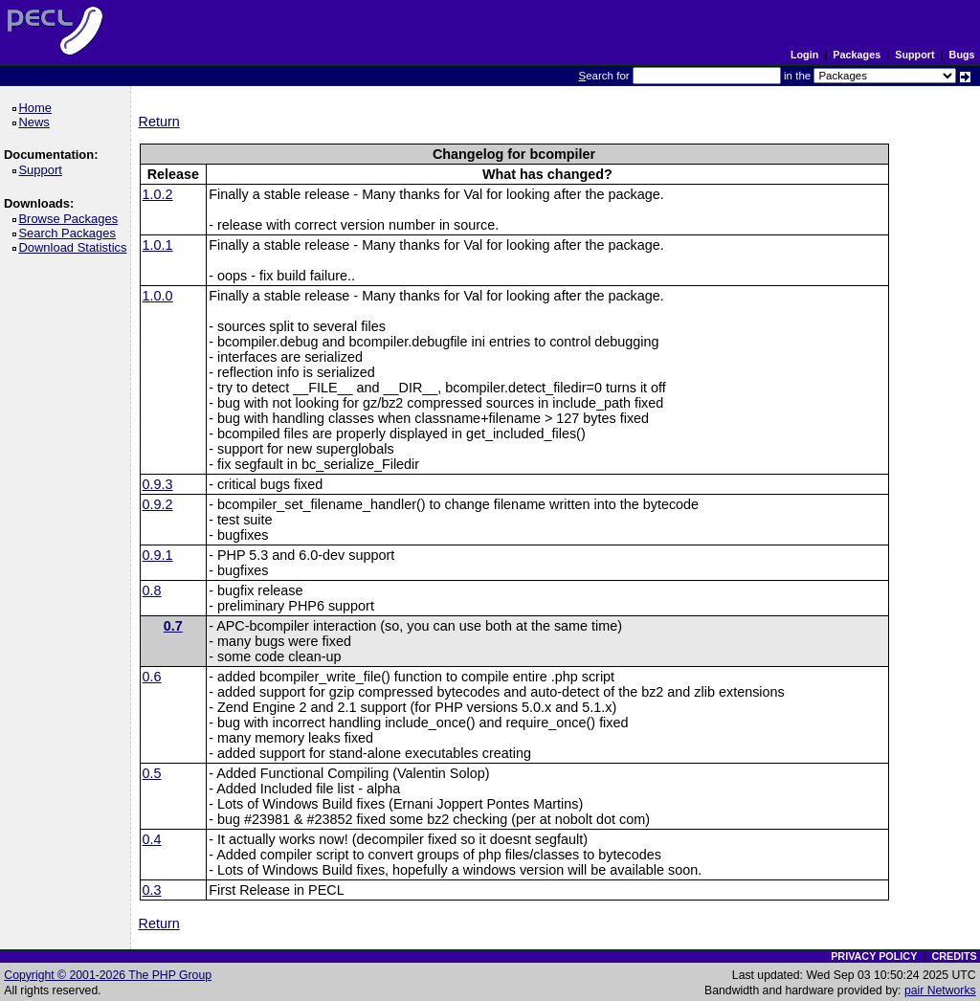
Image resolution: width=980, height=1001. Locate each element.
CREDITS (953, 956)
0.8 (152, 590)
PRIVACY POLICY (874, 956)
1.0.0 (158, 295)
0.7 (173, 626)
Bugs (962, 54)
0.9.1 (158, 555)
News (37, 122)
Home (38, 107)
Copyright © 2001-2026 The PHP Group (108, 975)
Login (804, 54)
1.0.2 (158, 194)
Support (914, 54)
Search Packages (70, 233)
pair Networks (940, 990)
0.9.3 (158, 484)
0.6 (152, 676)
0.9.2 (158, 504)
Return (159, 121)
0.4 (152, 839)
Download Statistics (75, 247)
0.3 (152, 890)
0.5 (152, 773)
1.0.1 (158, 245)
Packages (856, 54)
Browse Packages (71, 218)
